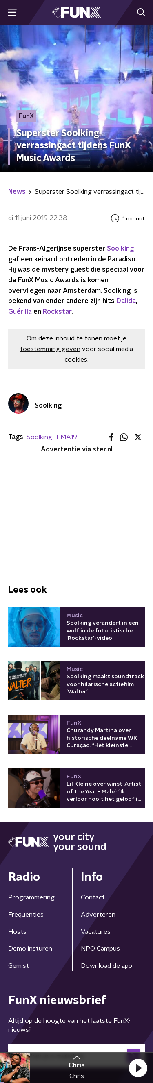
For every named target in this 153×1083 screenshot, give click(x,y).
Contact (93, 897)
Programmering (31, 897)
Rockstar (57, 311)
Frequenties (26, 914)
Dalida (126, 301)
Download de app (106, 966)
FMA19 (66, 437)
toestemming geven (50, 349)
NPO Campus (100, 948)
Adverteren (98, 914)
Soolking (120, 248)
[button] (138, 1068)
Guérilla (20, 311)
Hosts (17, 932)
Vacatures (96, 932)
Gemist (18, 966)
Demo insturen (30, 948)
